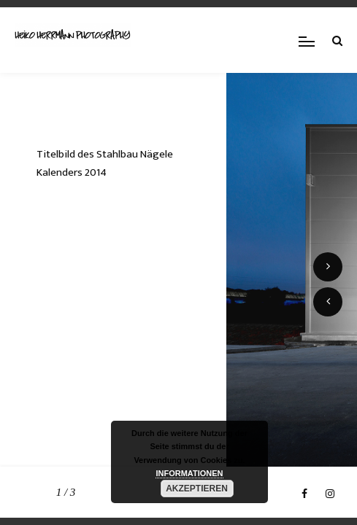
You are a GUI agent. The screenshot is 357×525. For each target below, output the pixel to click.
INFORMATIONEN (189, 473)
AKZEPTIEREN (197, 488)
